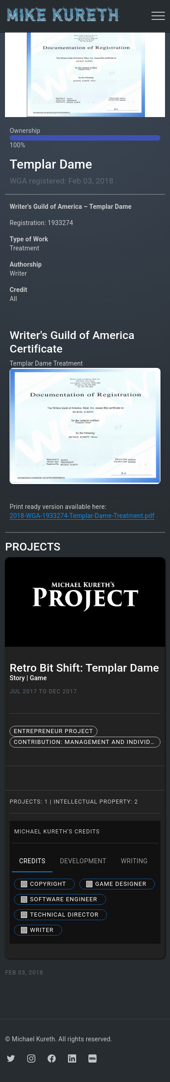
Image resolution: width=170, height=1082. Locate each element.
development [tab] (83, 861)
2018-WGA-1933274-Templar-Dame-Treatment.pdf (82, 515)
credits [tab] (32, 861)
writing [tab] (134, 861)
